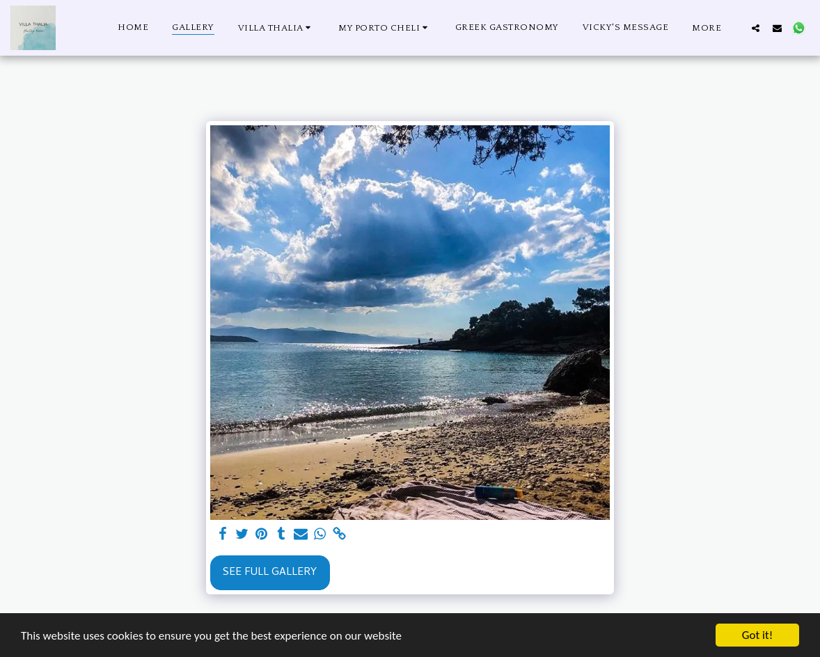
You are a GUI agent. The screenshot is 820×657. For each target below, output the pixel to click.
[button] (276, 27)
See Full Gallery (270, 573)
